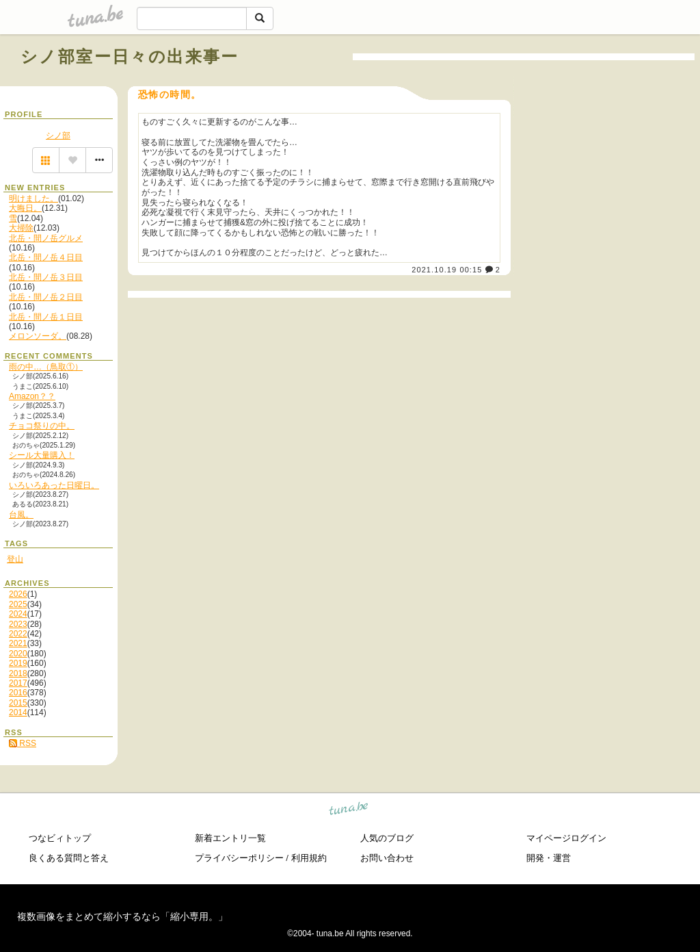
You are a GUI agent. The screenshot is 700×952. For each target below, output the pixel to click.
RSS (22, 743)
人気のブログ (387, 838)
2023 (18, 624)
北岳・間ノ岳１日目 (46, 317)
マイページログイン (566, 838)
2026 (18, 594)
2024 (18, 614)
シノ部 (58, 135)
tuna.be (349, 811)
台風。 (21, 514)
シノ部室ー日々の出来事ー (130, 56)
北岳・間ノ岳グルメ (46, 238)
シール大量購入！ (42, 455)
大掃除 (21, 228)
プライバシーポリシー (239, 858)
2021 (18, 643)
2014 (18, 712)
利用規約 (309, 858)
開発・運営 (548, 858)
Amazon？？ (32, 396)
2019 (18, 663)
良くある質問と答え (69, 858)
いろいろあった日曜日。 (54, 485)
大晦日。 (25, 208)
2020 (18, 653)
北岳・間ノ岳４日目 (46, 257)
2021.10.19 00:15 (447, 270)
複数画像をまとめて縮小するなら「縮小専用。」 (122, 916)
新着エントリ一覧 (230, 838)
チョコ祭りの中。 (42, 425)
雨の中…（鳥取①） (46, 367)
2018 (18, 673)
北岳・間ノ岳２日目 (46, 297)
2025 (18, 604)
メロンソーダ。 (37, 336)
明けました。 (33, 198)
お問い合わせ (387, 858)
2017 (18, 683)
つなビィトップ (60, 838)
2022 (18, 634)
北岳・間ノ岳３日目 (46, 277)
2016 (18, 692)
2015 (18, 703)
